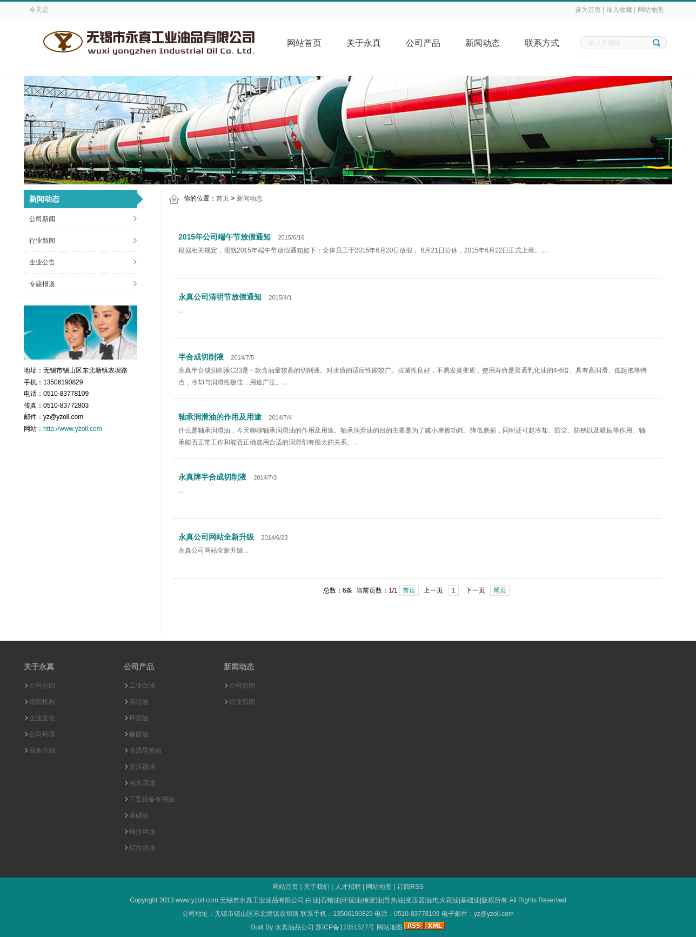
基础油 (139, 815)
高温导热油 (145, 750)
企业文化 (42, 718)
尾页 (499, 590)
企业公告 (42, 262)
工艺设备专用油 (152, 799)
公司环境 (42, 734)
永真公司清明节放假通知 (220, 297)
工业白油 (142, 685)
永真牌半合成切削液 (212, 477)
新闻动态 (482, 43)
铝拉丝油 (142, 848)
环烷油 (139, 718)
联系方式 (542, 43)
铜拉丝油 (142, 831)
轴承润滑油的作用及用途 (220, 417)
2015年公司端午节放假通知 (224, 236)
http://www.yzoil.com (72, 429)
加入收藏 (619, 10)
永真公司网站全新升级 (216, 537)
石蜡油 (139, 702)
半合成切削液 (201, 357)
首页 (222, 198)
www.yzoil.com (197, 900)
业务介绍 (42, 750)
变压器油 (142, 766)
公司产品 (423, 43)
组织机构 (42, 702)
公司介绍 (42, 685)
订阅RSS (410, 887)
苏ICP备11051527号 (345, 927)
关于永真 (363, 43)
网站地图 (651, 10)
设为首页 (588, 10)
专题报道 (42, 284)
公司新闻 (42, 219)
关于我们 (317, 887)
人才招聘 (348, 887)
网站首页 (304, 43)
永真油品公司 (294, 927)
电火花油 (142, 783)
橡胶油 (139, 734)
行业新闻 (42, 240)
